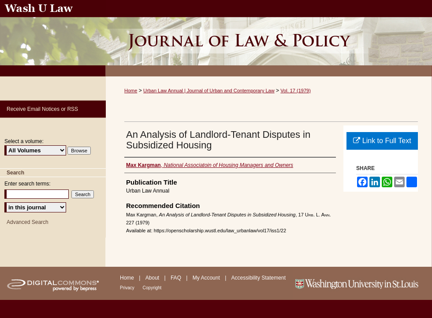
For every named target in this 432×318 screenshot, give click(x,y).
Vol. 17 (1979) (295, 90)
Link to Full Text (382, 140)
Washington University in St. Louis (362, 283)
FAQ (176, 278)
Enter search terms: (27, 184)
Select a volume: (24, 141)
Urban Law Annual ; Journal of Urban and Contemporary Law (269, 38)
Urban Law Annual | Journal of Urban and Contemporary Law (209, 90)
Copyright (152, 287)
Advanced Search (27, 222)
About (153, 278)
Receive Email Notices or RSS (42, 109)
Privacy (128, 287)
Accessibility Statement (258, 278)
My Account (207, 278)
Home (130, 90)
